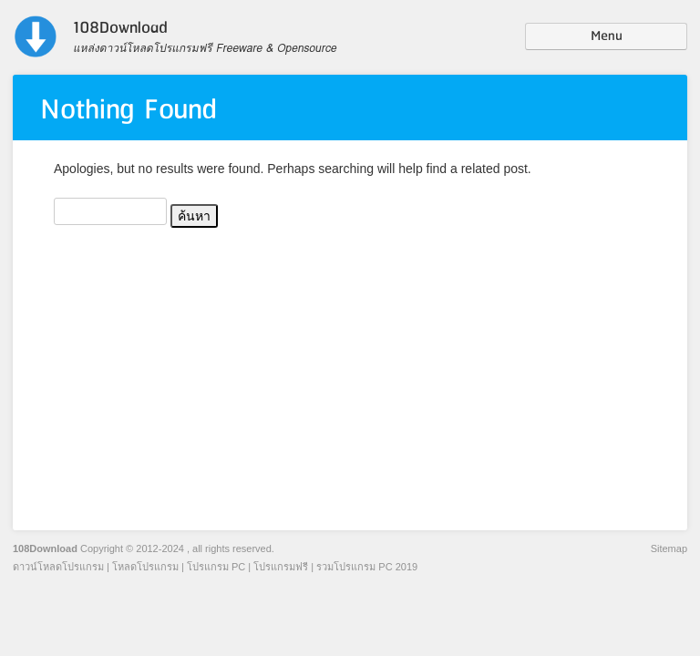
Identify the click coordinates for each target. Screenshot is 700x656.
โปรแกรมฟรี (280, 566)
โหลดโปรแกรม (145, 566)
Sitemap (669, 548)
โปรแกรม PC (216, 566)
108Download (45, 548)
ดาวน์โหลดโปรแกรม (58, 566)
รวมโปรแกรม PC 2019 (366, 566)
